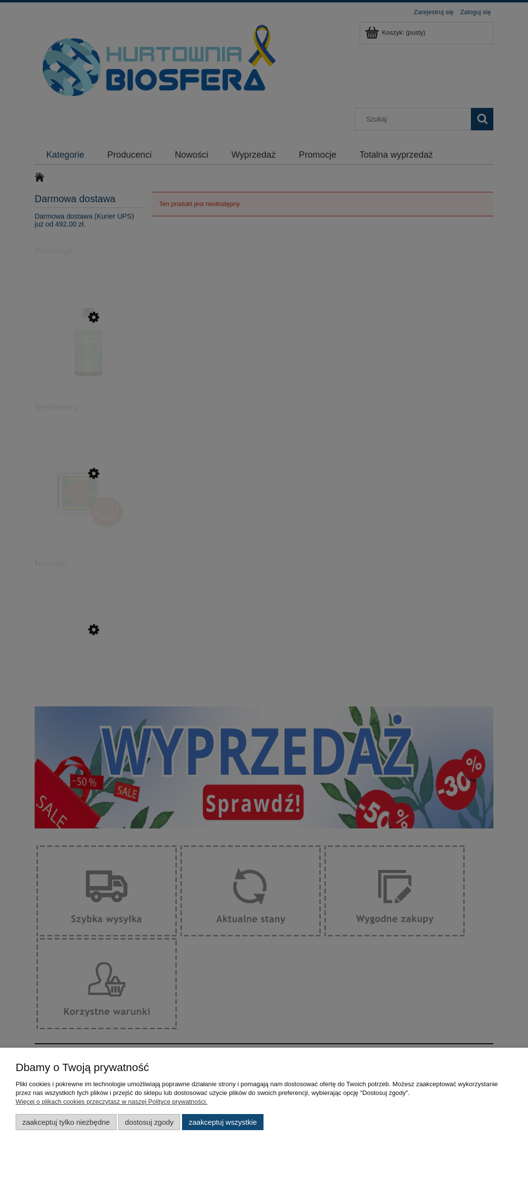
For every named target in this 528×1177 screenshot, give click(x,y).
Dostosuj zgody (149, 1122)
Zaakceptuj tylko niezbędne (66, 1122)
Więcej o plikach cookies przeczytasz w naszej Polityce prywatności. (111, 1101)
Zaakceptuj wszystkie (223, 1122)
